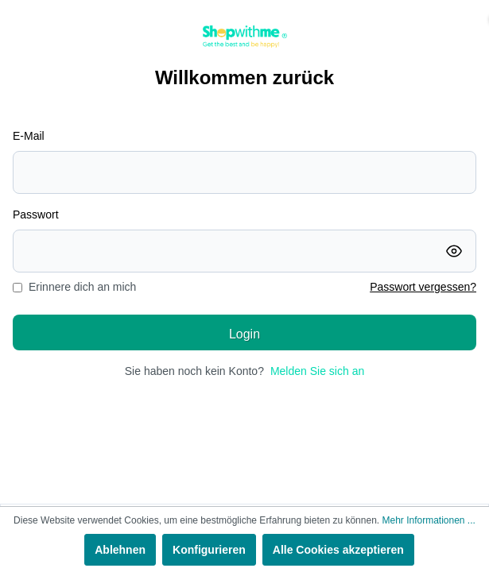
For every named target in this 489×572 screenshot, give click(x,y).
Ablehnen (120, 549)
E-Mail (29, 135)
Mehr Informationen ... (428, 520)
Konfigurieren (209, 549)
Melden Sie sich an (317, 371)
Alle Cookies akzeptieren (338, 549)
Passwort (36, 214)
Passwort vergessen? (423, 286)
